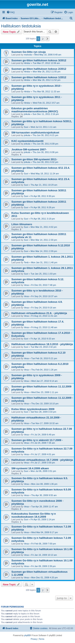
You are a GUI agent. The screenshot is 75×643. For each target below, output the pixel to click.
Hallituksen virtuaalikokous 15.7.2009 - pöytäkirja (42, 459)
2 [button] (42, 39)
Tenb (26, 262)
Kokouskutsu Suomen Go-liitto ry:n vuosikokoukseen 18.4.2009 (33, 515)
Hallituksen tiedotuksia (21, 26)
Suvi (26, 127)
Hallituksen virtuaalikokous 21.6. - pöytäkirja (39, 313)
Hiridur (27, 63)
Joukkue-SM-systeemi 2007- (29, 149)
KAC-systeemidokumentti (27, 141)
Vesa (26, 285)
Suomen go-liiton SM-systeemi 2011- (34, 159)
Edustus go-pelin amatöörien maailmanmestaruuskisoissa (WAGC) (34, 110)
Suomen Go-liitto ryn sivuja (28, 51)
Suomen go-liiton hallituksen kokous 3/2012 (38, 60)
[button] (47, 38)
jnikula (27, 114)
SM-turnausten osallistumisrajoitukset (35, 132)
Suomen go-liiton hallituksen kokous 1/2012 (38, 77)
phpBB (27, 635)
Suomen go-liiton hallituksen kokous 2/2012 (38, 68)
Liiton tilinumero (21, 224)
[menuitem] (11, 12)
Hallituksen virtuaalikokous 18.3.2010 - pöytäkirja (42, 344)
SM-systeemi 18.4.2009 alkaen (30, 468)
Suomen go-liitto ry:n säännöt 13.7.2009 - (37, 440)
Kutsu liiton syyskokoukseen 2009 (32, 409)
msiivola (28, 54)
